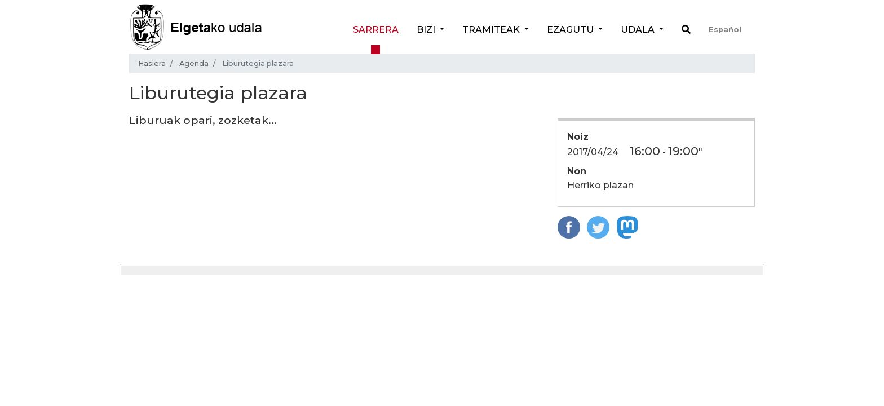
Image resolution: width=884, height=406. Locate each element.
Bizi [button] (427, 29)
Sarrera (376, 29)
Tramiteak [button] (492, 29)
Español (725, 29)
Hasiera (152, 63)
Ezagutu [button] (571, 29)
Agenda (194, 63)
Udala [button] (639, 29)
